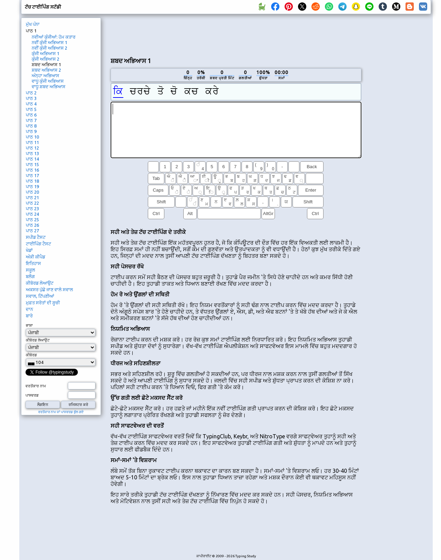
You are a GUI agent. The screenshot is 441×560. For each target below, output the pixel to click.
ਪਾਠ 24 (32, 214)
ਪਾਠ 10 (32, 136)
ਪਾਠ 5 (31, 109)
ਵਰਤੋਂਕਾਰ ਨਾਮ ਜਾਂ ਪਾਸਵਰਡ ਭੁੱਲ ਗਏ (61, 412)
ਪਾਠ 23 (32, 208)
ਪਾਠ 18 (32, 181)
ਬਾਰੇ (29, 315)
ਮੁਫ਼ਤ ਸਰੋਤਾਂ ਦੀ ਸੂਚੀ (43, 302)
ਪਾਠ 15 (32, 164)
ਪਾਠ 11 (32, 142)
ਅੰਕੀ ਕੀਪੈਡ (35, 256)
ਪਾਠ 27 (32, 230)
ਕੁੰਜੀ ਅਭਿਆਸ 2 (45, 59)
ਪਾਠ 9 (31, 131)
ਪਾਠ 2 (31, 92)
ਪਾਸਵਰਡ (32, 395)
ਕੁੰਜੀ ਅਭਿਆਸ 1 (45, 53)
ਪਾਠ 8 (31, 125)
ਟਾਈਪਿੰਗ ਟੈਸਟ (38, 243)
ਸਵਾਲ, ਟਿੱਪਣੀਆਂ (40, 296)
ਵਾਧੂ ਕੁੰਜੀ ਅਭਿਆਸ (48, 81)
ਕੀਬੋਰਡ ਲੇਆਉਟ (39, 283)
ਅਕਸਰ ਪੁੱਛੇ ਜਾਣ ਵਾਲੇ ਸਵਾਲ (49, 289)
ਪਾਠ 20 (32, 192)
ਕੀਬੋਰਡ (31, 355)
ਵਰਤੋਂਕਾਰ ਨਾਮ (35, 386)
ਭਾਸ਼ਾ (29, 325)
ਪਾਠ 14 (32, 158)
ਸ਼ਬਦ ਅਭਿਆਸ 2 (46, 70)
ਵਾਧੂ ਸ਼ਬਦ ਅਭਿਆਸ (48, 86)
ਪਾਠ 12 (32, 147)
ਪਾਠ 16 (32, 169)
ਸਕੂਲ (30, 269)
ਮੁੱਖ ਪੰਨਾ (33, 24)
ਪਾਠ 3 (31, 98)
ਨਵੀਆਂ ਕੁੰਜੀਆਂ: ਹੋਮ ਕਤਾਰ (53, 36)
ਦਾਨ (29, 309)
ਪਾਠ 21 (32, 197)
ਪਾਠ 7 (31, 120)
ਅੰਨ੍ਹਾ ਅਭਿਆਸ (45, 75)
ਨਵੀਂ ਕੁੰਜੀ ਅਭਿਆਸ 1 (49, 42)
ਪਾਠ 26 (32, 225)
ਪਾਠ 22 (32, 203)
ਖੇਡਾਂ (29, 250)
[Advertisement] (236, 34)
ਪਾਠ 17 (32, 175)
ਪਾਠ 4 (31, 103)
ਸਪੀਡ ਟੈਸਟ (35, 237)
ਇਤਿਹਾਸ (33, 263)
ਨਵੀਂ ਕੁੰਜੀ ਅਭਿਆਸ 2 (49, 47)
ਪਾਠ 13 (32, 153)
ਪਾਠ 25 (32, 219)
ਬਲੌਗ (30, 276)
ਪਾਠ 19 (32, 186)
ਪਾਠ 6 (31, 114)
